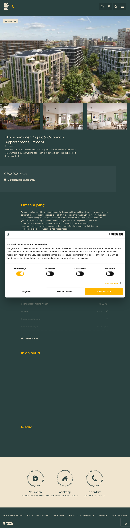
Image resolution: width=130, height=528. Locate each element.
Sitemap (103, 515)
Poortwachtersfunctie (81, 515)
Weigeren (26, 291)
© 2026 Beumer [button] (119, 515)
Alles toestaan (104, 291)
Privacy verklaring (37, 515)
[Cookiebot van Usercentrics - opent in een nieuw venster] (111, 234)
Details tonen (111, 283)
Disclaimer (59, 515)
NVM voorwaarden (13, 515)
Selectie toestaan (65, 291)
